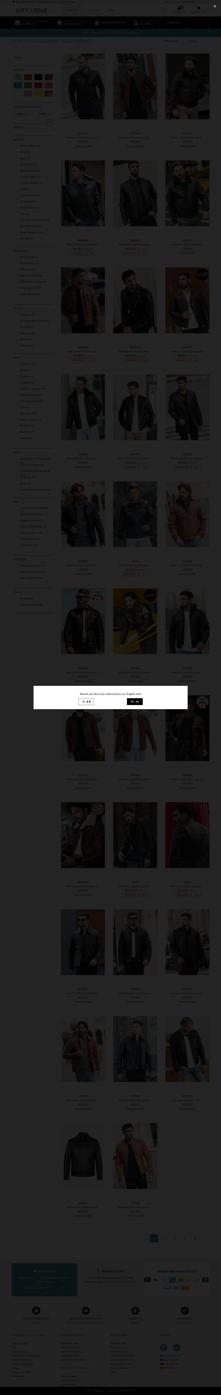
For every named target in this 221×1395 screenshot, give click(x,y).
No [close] (86, 701)
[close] (215, 6)
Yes (134, 701)
